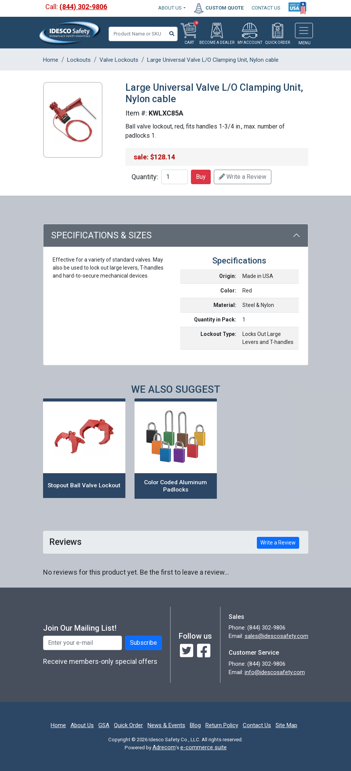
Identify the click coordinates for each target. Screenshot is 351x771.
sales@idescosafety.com (276, 636)
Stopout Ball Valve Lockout (84, 485)
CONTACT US (266, 8)
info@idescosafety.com (275, 672)
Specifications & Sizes (101, 235)
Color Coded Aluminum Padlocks (175, 486)
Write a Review (242, 176)
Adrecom (164, 747)
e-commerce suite (203, 747)
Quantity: (144, 177)
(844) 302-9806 (83, 7)
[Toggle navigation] (304, 30)
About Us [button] (170, 8)
